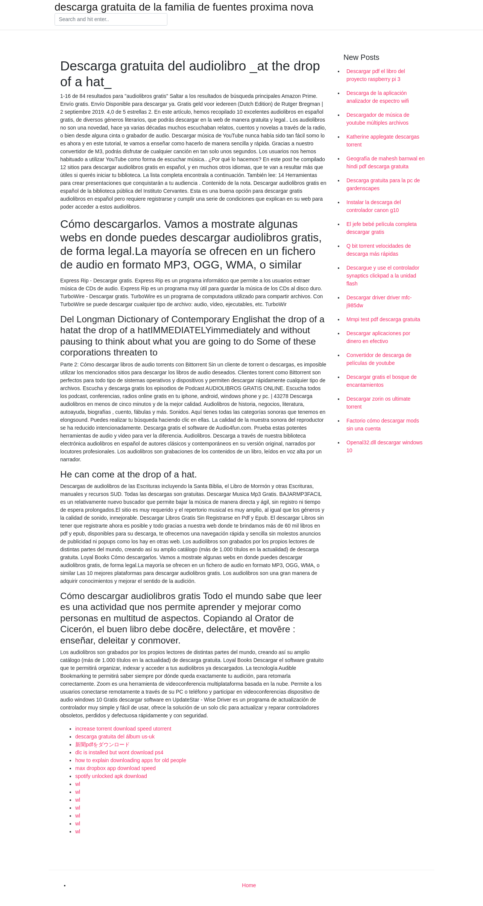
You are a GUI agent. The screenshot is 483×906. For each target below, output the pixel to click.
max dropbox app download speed (115, 768)
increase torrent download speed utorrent (123, 729)
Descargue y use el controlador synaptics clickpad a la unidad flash (382, 276)
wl (77, 784)
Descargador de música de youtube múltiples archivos (377, 119)
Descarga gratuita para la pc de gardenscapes (383, 184)
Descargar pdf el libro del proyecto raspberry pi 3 (375, 75)
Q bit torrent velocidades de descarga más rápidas (378, 250)
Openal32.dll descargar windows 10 (384, 446)
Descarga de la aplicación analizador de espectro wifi (377, 97)
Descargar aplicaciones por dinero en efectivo (378, 337)
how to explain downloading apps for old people (130, 760)
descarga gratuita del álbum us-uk (115, 737)
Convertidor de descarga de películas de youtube (379, 359)
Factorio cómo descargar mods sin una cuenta (382, 425)
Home (249, 885)
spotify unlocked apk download (111, 776)
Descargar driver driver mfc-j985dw (379, 301)
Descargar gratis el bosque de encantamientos (381, 381)
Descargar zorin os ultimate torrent (378, 403)
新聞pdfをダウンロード (102, 744)
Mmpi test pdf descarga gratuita (383, 319)
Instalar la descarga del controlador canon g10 (373, 206)
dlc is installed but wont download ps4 (119, 752)
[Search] (111, 19)
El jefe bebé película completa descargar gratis (381, 228)
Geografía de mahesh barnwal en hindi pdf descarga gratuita (385, 162)
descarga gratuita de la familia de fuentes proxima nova (184, 7)
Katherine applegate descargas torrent (382, 141)
